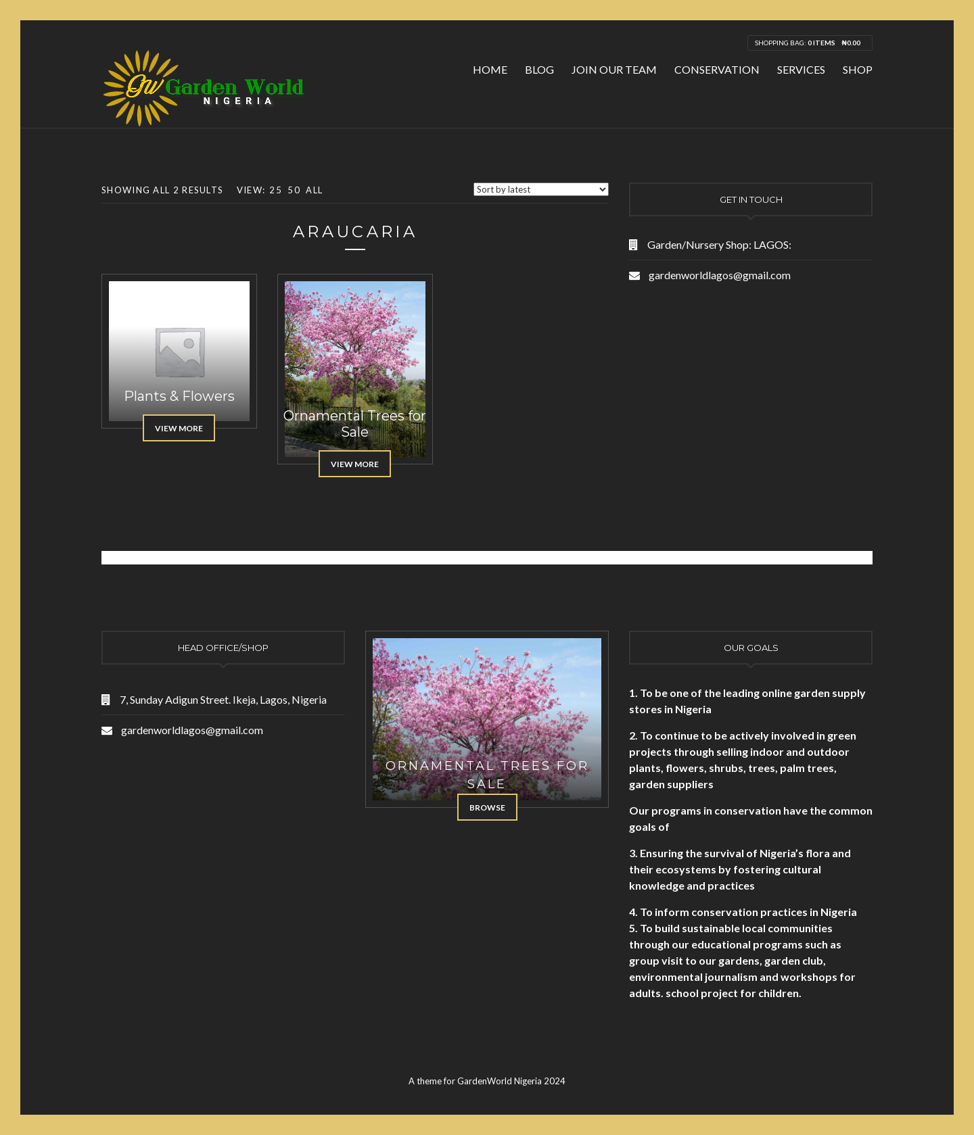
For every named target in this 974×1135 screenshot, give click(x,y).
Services (801, 69)
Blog (539, 69)
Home (490, 69)
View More (179, 428)
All (314, 190)
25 (275, 190)
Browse (487, 807)
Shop (858, 69)
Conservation (717, 69)
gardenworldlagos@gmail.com (720, 274)
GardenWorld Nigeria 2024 (511, 1081)
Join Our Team (614, 69)
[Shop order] (541, 189)
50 (293, 190)
